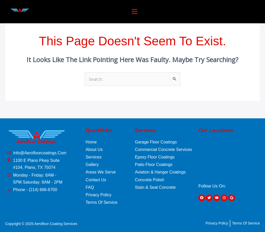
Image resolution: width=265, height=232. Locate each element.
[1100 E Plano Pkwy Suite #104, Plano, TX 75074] (229, 158)
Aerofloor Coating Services (55, 224)
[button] (134, 12)
